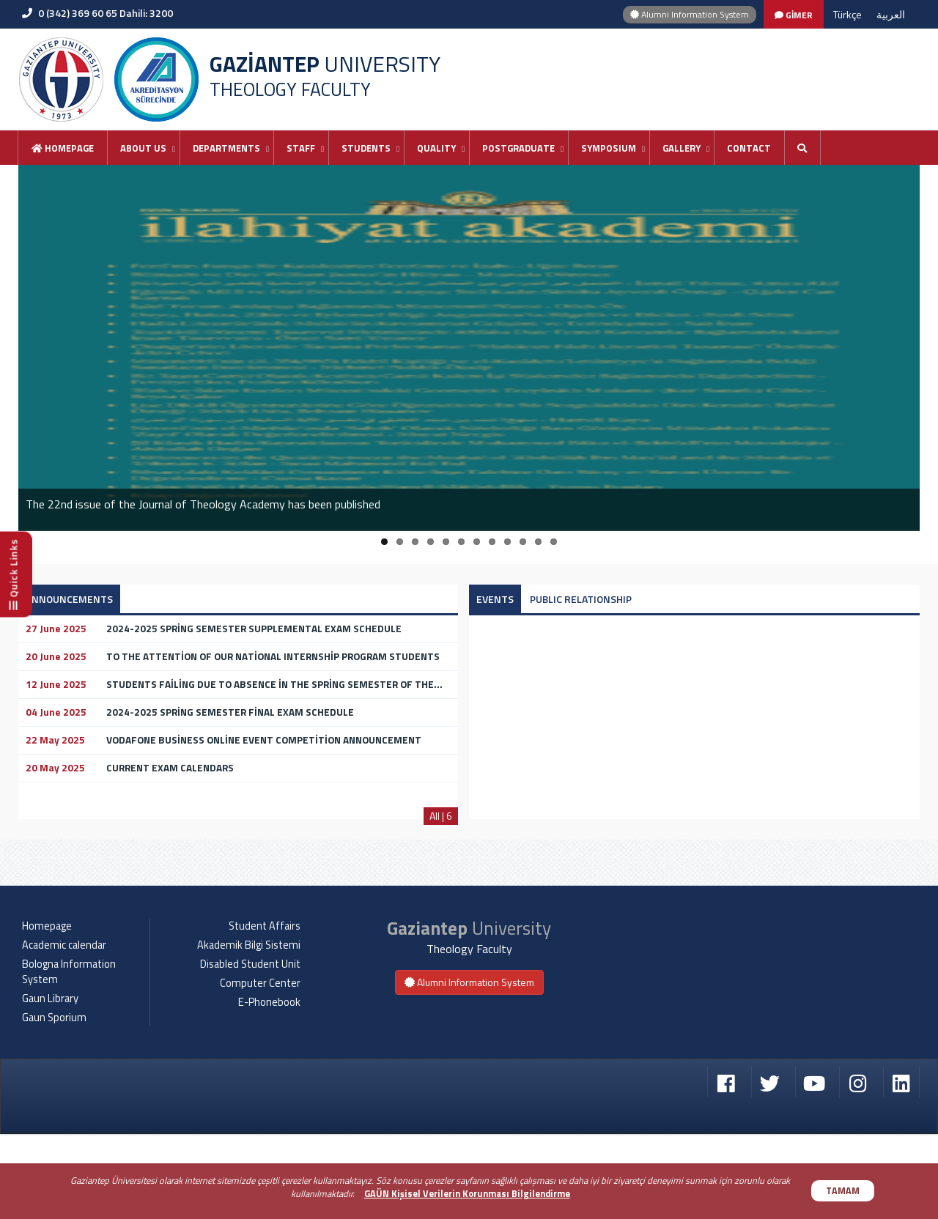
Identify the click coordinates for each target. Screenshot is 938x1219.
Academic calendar (64, 1030)
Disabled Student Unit (250, 1049)
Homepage (63, 148)
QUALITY (436, 148)
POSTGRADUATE (518, 148)
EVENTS (495, 599)
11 (538, 541)
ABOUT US (143, 148)
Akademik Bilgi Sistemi (248, 1030)
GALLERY (681, 148)
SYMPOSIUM (608, 148)
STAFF (301, 148)
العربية (890, 14)
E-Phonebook (269, 1087)
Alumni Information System (689, 14)
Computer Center (260, 1068)
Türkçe (847, 14)
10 (523, 541)
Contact (749, 148)
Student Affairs (264, 1011)
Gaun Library (50, 1083)
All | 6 (440, 815)
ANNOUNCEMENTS (69, 599)
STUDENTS (366, 148)
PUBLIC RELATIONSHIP (581, 599)
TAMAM (843, 1191)
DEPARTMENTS (226, 148)
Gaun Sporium (54, 1102)
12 (553, 541)
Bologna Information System (69, 1056)
